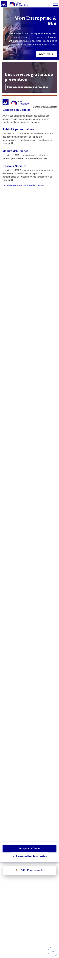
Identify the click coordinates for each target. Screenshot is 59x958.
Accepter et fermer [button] (29, 848)
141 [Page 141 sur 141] (23, 870)
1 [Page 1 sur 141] (16, 870)
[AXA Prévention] (14, 4)
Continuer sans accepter (45, 107)
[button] (46, 54)
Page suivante (35, 870)
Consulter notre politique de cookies (25, 185)
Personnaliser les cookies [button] (31, 856)
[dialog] (29, 479)
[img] (55, 3)
